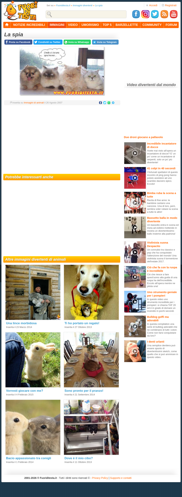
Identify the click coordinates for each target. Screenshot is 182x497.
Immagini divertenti (82, 5)
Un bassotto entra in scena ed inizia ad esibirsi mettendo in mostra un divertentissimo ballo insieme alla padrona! (163, 229)
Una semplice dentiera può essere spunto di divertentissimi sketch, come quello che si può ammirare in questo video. (162, 351)
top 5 (107, 25)
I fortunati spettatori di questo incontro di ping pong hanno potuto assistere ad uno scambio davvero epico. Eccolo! (162, 178)
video (73, 25)
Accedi (151, 5)
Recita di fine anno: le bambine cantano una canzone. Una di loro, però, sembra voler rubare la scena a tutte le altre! (162, 206)
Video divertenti (141, 85)
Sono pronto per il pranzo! (84, 390)
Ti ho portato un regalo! (82, 323)
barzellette (127, 25)
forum (171, 25)
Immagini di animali (34, 102)
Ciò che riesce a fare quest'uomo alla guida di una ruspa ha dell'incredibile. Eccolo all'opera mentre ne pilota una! (162, 280)
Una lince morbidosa (21, 323)
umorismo (90, 25)
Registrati (169, 5)
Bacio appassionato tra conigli (28, 458)
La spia (99, 5)
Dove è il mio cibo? (79, 458)
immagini (57, 25)
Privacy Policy (100, 477)
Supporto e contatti (121, 477)
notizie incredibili (29, 25)
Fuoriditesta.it (63, 5)
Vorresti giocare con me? (24, 390)
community (152, 25)
